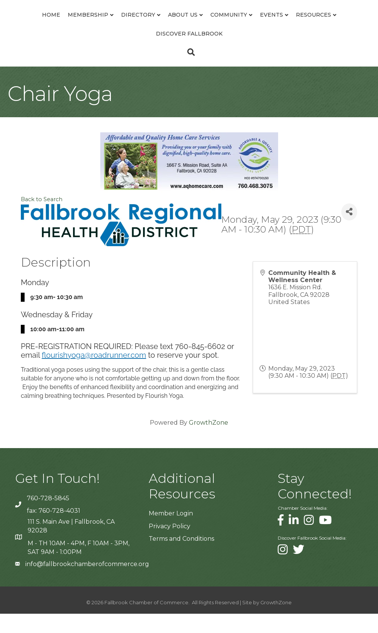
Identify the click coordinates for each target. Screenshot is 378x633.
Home (28, 24)
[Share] (349, 230)
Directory (115, 24)
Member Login (171, 532)
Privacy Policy (169, 545)
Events (342, 24)
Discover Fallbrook (213, 52)
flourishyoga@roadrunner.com (94, 374)
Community (300, 24)
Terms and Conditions (181, 557)
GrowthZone (208, 441)
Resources (149, 52)
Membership (64, 24)
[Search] (189, 71)
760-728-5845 (48, 517)
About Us (159, 24)
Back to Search (41, 218)
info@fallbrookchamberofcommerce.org (87, 582)
